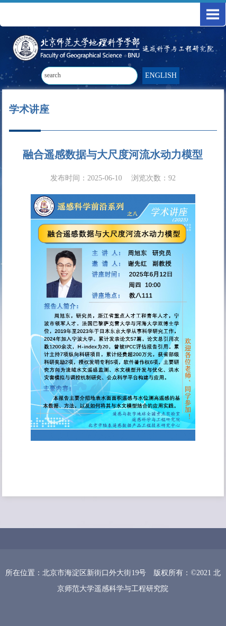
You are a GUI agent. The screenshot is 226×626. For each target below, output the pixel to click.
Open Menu (212, 14)
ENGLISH (161, 75)
